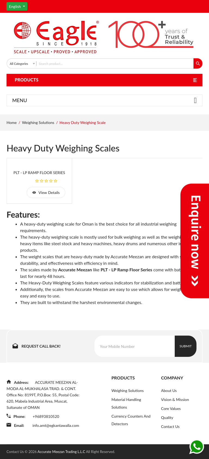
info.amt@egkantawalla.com (55, 425)
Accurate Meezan (75, 269)
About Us (169, 390)
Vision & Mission (175, 399)
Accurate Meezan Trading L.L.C (62, 451)
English (15, 6)
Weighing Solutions (38, 122)
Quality (167, 417)
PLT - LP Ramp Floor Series (39, 172)
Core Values (171, 408)
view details (46, 192)
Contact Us (170, 426)
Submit (186, 346)
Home (12, 122)
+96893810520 (46, 416)
